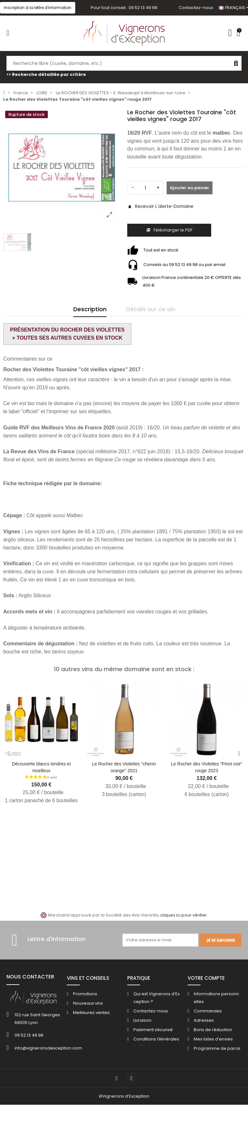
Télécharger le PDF (169, 230)
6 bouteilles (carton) (207, 794)
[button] (37, 8)
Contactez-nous (196, 8)
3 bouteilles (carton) (124, 794)
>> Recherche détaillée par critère (46, 74)
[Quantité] (145, 187)
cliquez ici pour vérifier (183, 915)
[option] (62, 167)
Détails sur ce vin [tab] (150, 309)
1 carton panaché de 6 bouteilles (41, 800)
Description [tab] (90, 309)
